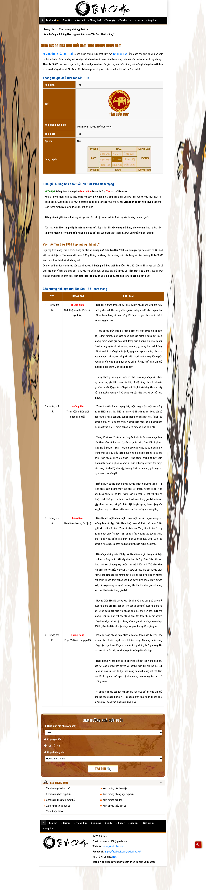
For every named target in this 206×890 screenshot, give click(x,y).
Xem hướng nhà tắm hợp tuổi (60, 799)
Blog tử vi (151, 20)
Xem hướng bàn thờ (112, 799)
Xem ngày (109, 20)
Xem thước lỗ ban (55, 811)
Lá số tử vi (52, 20)
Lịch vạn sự (136, 20)
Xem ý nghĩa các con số (58, 805)
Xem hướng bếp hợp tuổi (58, 794)
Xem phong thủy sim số (114, 805)
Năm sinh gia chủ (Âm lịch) (60, 726)
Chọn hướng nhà (54, 752)
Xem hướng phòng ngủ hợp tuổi (118, 794)
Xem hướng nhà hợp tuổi (58, 788)
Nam (48, 745)
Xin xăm (120, 823)
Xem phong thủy (59, 783)
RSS (114, 856)
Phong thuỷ (94, 20)
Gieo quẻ (133, 823)
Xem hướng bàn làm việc (115, 788)
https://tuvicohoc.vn (113, 846)
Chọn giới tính (53, 739)
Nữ (57, 745)
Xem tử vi (66, 20)
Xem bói (122, 20)
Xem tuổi (80, 20)
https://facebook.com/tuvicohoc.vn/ (123, 851)
